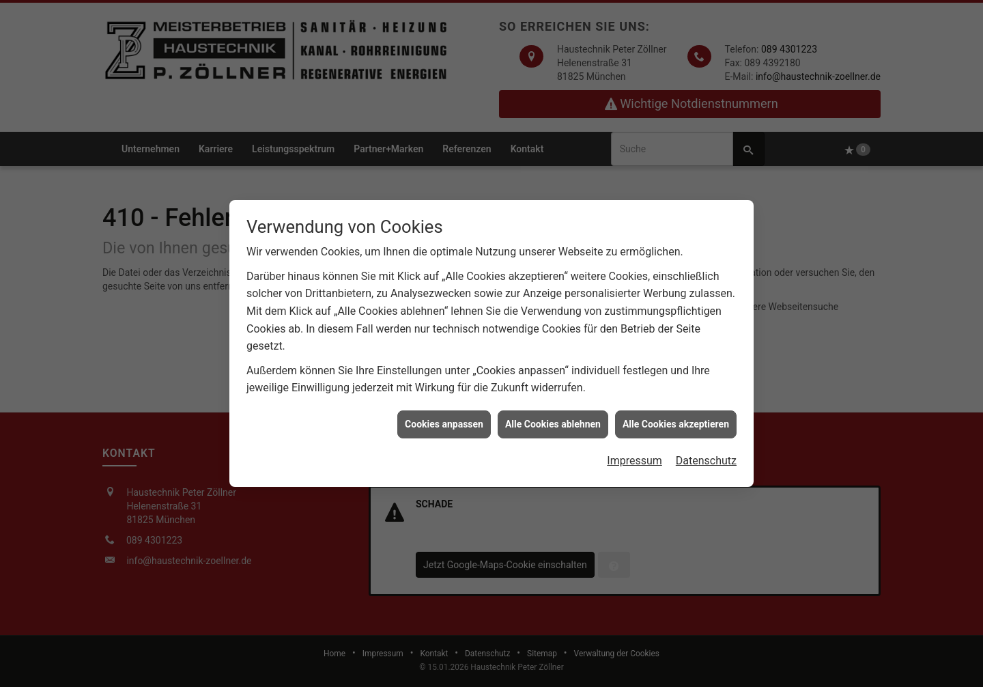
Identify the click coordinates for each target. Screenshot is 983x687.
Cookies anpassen (444, 421)
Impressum (634, 458)
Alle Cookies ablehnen (553, 421)
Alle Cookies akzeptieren (676, 421)
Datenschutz (706, 458)
